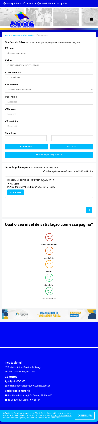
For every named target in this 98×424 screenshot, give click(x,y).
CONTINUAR (85, 415)
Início (7, 35)
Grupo (9, 48)
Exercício (11, 97)
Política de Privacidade (61, 415)
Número (10, 109)
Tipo (8, 60)
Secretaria (11, 84)
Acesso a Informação (23, 35)
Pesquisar (26, 146)
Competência (13, 72)
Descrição (11, 121)
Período (10, 133)
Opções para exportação (49, 154)
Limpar (71, 146)
